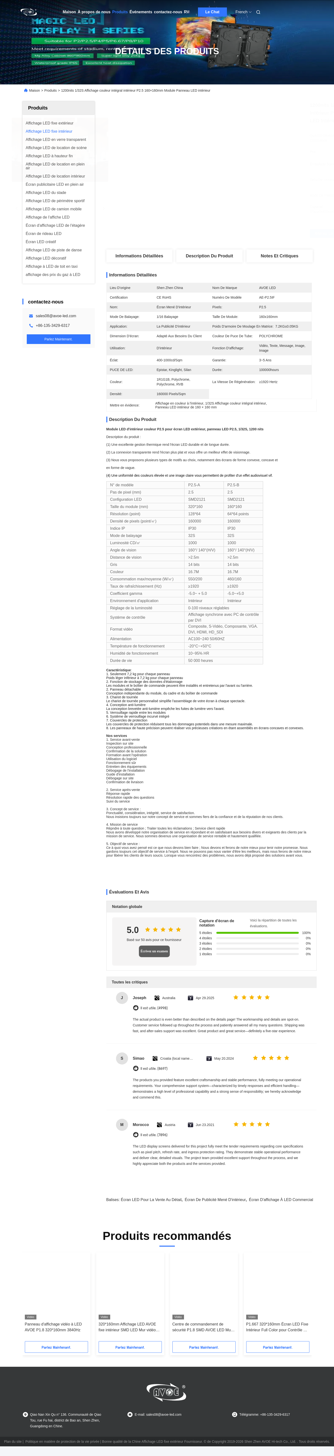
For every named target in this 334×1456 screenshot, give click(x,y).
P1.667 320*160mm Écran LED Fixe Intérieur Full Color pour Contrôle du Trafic (277, 1327)
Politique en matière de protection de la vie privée (62, 1441)
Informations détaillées (139, 256)
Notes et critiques (279, 256)
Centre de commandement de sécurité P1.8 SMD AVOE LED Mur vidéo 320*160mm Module (202, 1327)
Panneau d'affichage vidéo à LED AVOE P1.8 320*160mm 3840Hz (53, 1327)
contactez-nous (168, 12)
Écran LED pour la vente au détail (151, 1200)
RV (186, 12)
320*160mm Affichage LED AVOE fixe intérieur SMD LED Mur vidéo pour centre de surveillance (127, 1327)
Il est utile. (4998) (154, 1008)
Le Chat (212, 12)
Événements (141, 12)
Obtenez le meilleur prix (234, 233)
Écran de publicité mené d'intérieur (215, 1200)
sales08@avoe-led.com (56, 316)
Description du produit (209, 256)
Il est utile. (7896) (154, 1135)
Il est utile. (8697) (154, 1069)
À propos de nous (94, 12)
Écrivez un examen (154, 951)
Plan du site (13, 1441)
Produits (120, 12)
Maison (69, 12)
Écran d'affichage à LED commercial (281, 1200)
